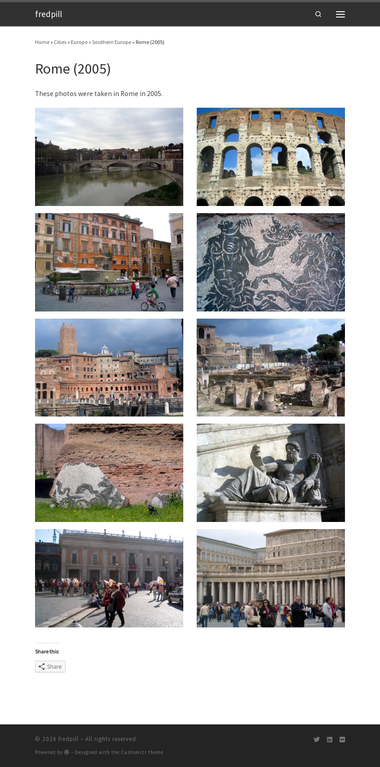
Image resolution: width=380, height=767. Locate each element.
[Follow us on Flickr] (342, 740)
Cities (60, 42)
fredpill (68, 739)
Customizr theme (142, 752)
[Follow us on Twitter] (317, 740)
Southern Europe (111, 42)
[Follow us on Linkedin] (329, 740)
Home (42, 42)
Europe (79, 42)
